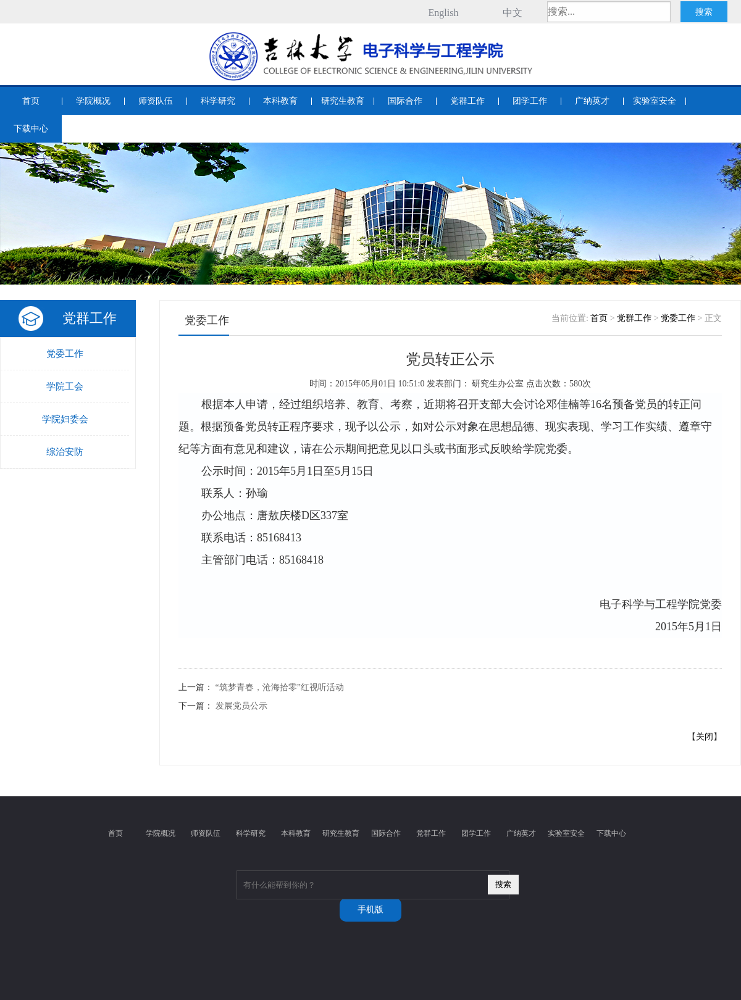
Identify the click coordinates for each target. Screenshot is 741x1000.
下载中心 (31, 128)
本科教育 (280, 101)
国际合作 (405, 101)
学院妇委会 (65, 419)
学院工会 (64, 386)
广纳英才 (592, 101)
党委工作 (64, 354)
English (444, 12)
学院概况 (93, 101)
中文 (512, 12)
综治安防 (64, 452)
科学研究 (218, 101)
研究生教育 (342, 101)
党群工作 (467, 101)
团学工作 (530, 101)
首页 (31, 101)
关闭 (704, 736)
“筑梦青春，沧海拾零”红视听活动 (280, 687)
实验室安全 (654, 101)
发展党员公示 (241, 705)
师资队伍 (155, 101)
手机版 (370, 909)
